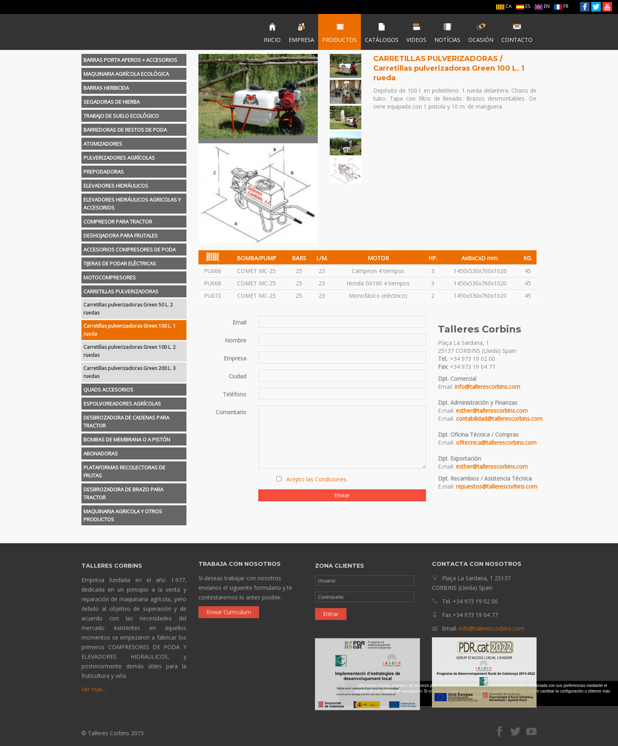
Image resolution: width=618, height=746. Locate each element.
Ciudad (237, 376)
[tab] (133, 60)
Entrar (331, 619)
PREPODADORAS (103, 171)
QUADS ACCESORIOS (108, 389)
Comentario (231, 412)
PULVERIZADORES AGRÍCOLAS (119, 157)
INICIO (272, 33)
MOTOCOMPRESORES (109, 277)
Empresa (235, 358)
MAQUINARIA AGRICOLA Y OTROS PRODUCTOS (122, 515)
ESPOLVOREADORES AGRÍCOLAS (122, 403)
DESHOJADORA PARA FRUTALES (120, 235)
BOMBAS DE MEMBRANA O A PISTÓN (126, 439)
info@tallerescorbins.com (487, 386)
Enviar (342, 495)
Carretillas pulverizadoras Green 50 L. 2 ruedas (128, 308)
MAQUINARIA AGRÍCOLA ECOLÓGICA (126, 73)
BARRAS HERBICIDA (106, 87)
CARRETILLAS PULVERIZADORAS (120, 291)
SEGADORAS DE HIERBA (111, 101)
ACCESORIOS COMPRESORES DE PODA (129, 249)
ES (523, 6)
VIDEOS (416, 33)
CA (504, 6)
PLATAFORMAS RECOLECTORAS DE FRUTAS (124, 471)
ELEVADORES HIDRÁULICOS (115, 185)
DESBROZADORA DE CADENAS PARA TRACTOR (126, 421)
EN (542, 6)
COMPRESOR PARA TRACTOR (117, 221)
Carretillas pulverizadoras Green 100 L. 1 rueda (129, 330)
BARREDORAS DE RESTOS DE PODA (125, 129)
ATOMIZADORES (102, 143)
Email (239, 322)
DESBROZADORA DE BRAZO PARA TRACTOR (123, 493)
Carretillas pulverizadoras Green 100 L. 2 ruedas (129, 351)
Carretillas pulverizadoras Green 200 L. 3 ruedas (129, 372)
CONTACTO (517, 33)
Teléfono (234, 394)
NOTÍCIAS (447, 33)
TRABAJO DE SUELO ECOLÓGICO (121, 115)
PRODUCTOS (339, 33)
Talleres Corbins (122, 32)
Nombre (235, 340)
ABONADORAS (100, 453)
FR (561, 6)
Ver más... (93, 695)
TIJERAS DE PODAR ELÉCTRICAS (119, 263)
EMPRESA (301, 33)
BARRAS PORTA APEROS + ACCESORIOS (130, 59)
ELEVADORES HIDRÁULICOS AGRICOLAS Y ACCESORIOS (132, 203)
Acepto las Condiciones (316, 479)
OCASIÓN (480, 33)
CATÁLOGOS (381, 33)
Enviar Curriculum (228, 606)
